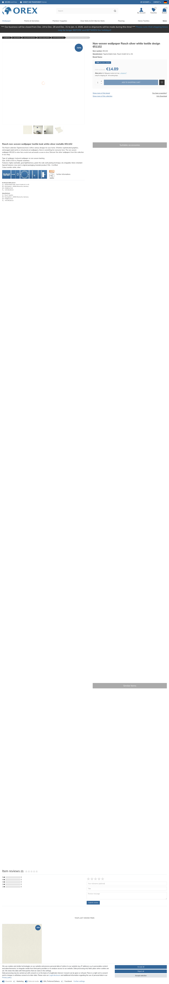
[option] (22, 952)
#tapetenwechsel (58, 37)
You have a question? (159, 93)
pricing (35, 2)
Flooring (121, 21)
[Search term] (84, 11)
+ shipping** (123, 73)
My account (144, 2)
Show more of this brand (101, 93)
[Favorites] (153, 11)
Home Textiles (143, 21)
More (165, 21)
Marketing (20, 981)
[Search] (115, 11)
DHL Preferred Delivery (52, 981)
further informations (63, 174)
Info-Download (161, 96)
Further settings (79, 981)
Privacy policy (6, 977)
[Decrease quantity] (101, 83)
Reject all (141, 971)
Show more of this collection (102, 96)
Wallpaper (6, 21)
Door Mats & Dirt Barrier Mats (93, 21)
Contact (156, 2)
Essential (9, 981)
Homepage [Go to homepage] (7, 37)
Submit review (93, 903)
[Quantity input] (97, 82)
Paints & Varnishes (31, 21)
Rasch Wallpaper (44, 37)
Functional (68, 981)
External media (33, 981)
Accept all (140, 967)
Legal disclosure (54, 975)
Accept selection (141, 976)
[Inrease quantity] (101, 81)
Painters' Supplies (60, 21)
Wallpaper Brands (29, 37)
